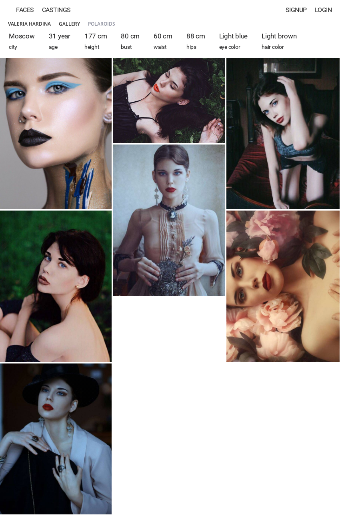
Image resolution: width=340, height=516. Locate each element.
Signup (296, 10)
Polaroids (101, 23)
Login (323, 10)
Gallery (69, 23)
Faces (25, 10)
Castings (56, 10)
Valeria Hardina (29, 23)
